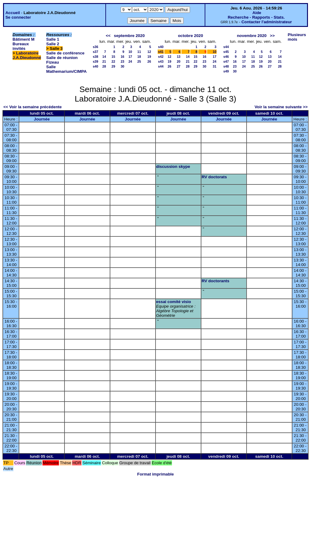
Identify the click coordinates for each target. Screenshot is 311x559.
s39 (95, 61)
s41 (160, 52)
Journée (42, 119)
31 (214, 66)
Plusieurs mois (297, 37)
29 (113, 66)
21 (104, 61)
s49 (226, 71)
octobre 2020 (190, 35)
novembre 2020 (251, 35)
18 (139, 56)
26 (149, 61)
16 (122, 56)
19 (149, 56)
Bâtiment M (24, 39)
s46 (226, 56)
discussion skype (173, 166)
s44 (160, 66)
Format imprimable (155, 474)
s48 (226, 66)
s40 (95, 66)
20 (179, 61)
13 (179, 56)
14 (104, 56)
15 (113, 56)
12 (149, 52)
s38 (95, 56)
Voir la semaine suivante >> (281, 107)
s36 (95, 47)
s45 (226, 52)
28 (104, 66)
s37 (95, 52)
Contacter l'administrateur (266, 22)
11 (139, 52)
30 (122, 66)
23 (122, 61)
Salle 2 (52, 44)
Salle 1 (52, 39)
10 (130, 52)
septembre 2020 (129, 35)
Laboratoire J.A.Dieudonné (27, 55)
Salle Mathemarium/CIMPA (66, 69)
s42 (160, 56)
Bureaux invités (21, 46)
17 (130, 56)
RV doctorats (214, 177)
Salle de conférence (65, 53)
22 (113, 61)
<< (108, 35)
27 (179, 66)
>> (272, 35)
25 (139, 61)
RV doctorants (215, 281)
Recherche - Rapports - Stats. (256, 17)
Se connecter (18, 17)
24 (130, 61)
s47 (226, 61)
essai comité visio (173, 301)
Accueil (12, 12)
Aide (256, 12)
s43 (160, 61)
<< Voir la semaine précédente (32, 107)
